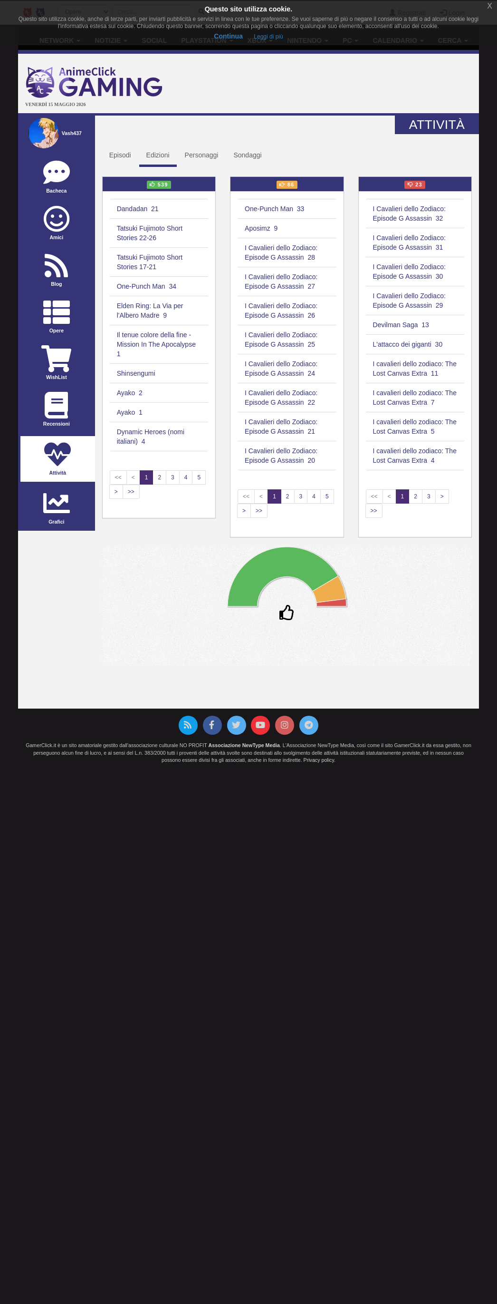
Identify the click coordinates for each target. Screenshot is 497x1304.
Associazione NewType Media (244, 745)
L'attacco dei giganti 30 (408, 344)
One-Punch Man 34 (146, 286)
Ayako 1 (130, 412)
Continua (228, 36)
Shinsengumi (137, 373)
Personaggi (202, 155)
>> (131, 491)
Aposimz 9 (261, 228)
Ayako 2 (130, 393)
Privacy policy (319, 760)
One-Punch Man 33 (274, 209)
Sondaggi (247, 155)
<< (118, 477)
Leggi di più (268, 36)
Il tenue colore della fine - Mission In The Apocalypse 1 (157, 344)
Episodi (120, 155)
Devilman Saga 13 (401, 325)
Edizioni (158, 155)
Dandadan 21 (138, 209)
